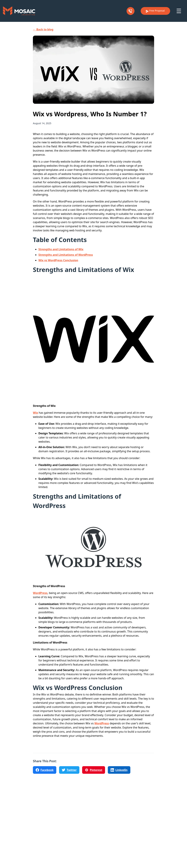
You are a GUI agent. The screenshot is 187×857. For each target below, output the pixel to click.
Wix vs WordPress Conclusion (58, 260)
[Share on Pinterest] (93, 770)
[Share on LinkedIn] (119, 770)
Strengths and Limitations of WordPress (65, 255)
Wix (35, 413)
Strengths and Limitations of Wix (60, 249)
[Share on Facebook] (44, 770)
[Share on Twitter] (69, 770)
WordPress (40, 593)
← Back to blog (43, 29)
